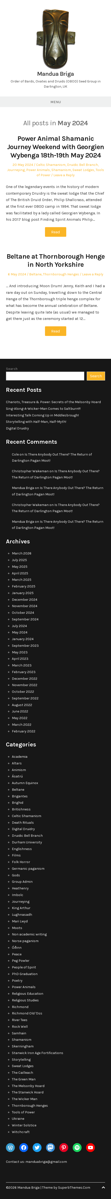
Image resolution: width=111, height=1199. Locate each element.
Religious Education (27, 994)
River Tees (19, 1020)
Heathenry (20, 888)
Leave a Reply (64, 175)
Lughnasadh (22, 915)
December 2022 (24, 679)
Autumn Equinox (25, 783)
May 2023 (20, 652)
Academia (19, 757)
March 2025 (21, 580)
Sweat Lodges (83, 170)
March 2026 (21, 553)
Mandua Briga (55, 73)
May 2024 (19, 632)
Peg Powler (20, 961)
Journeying (16, 170)
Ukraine (18, 1119)
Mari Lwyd (20, 921)
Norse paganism (25, 941)
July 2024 (19, 626)
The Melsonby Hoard (28, 1086)
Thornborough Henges (61, 274)
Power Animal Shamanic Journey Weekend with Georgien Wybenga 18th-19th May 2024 (55, 146)
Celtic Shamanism (51, 165)
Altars (17, 763)
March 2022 (21, 725)
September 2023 (25, 646)
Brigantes (20, 796)
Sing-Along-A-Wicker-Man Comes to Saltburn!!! (43, 409)
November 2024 (24, 606)
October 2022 (23, 692)
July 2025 (19, 560)
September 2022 (25, 698)
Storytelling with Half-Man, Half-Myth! (36, 422)
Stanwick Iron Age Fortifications (37, 1053)
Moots (17, 928)
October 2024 (23, 613)
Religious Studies (25, 1000)
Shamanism (61, 170)
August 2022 (22, 705)
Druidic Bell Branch (82, 165)
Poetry (17, 980)
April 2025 (20, 573)
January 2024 (23, 639)
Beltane (35, 274)
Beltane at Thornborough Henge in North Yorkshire (55, 260)
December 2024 (24, 600)
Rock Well (20, 1027)
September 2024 (25, 619)
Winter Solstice (24, 1125)
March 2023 (22, 665)
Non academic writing (29, 934)
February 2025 (23, 586)
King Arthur (21, 908)
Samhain (19, 1033)
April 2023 (20, 659)
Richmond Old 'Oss (27, 1013)
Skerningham (23, 1046)
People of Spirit (24, 967)
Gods (16, 875)
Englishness (22, 849)
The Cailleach (22, 1073)
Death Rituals (23, 822)
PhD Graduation (25, 974)
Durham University (27, 842)
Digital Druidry (17, 428)
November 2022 (24, 685)
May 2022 (19, 718)
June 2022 (20, 711)
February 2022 (23, 731)
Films (16, 855)
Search (12, 369)
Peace (17, 954)
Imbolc (17, 895)
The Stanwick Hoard (28, 1092)
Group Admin (22, 882)
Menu (55, 102)
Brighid (17, 803)
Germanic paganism (28, 869)
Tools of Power (23, 1112)
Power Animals (38, 170)
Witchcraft (21, 1132)
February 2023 (24, 672)
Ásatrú (17, 776)
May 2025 (19, 567)
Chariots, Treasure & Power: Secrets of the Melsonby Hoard (53, 402)
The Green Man (24, 1079)
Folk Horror (21, 862)
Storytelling (21, 1059)
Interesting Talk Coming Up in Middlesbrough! (42, 415)
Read (55, 232)
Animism (19, 770)
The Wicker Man (24, 1099)
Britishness (21, 809)
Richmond (20, 1007)
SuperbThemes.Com (74, 1187)
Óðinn (17, 948)
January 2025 (23, 593)
